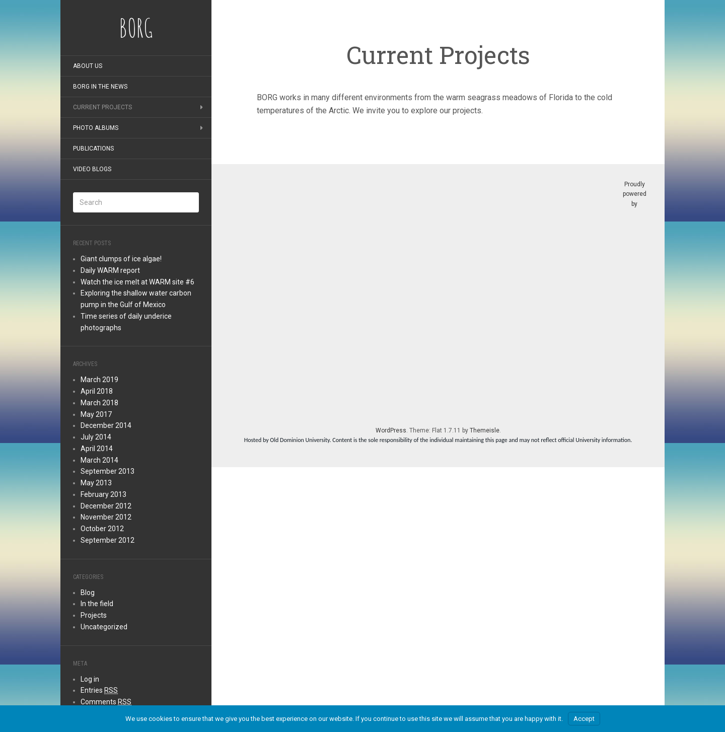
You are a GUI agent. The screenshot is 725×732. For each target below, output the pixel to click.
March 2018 (99, 403)
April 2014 (97, 449)
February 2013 (103, 494)
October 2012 (102, 529)
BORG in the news (100, 86)
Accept (584, 718)
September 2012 (107, 540)
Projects (94, 615)
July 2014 (96, 437)
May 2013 (96, 483)
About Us (87, 65)
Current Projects (102, 107)
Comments (106, 702)
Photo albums (95, 127)
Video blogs (92, 169)
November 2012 (106, 517)
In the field (97, 604)
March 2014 (99, 460)
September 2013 (107, 471)
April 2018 (97, 391)
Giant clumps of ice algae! (121, 259)
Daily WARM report (110, 270)
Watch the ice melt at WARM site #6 (137, 282)
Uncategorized (104, 627)
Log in (90, 679)
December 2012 (106, 506)
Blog (88, 593)
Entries (99, 690)
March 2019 (99, 380)
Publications (93, 148)
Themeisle (484, 430)
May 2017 (96, 414)
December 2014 (106, 425)
